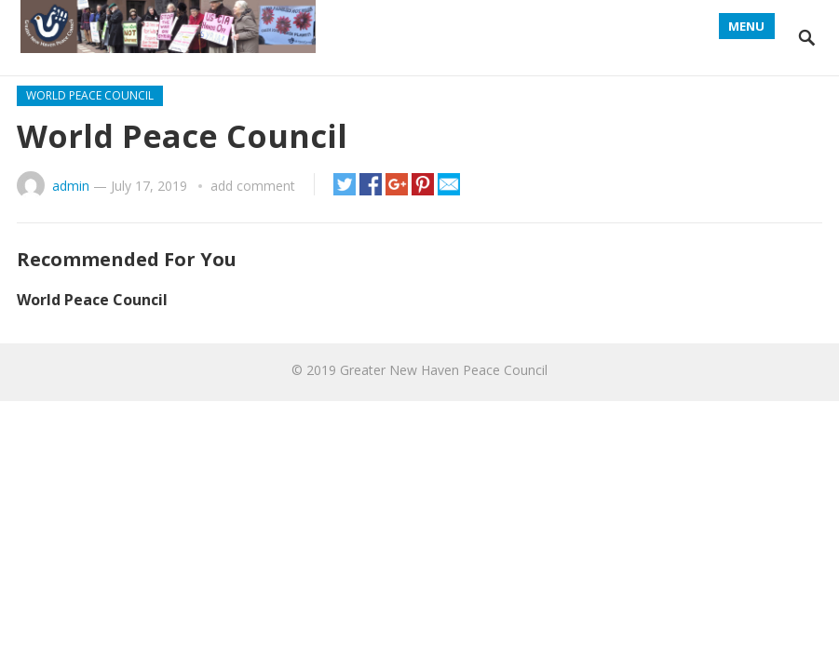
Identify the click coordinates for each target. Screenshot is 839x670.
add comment (252, 185)
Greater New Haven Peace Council (444, 370)
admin (70, 185)
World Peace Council (90, 95)
